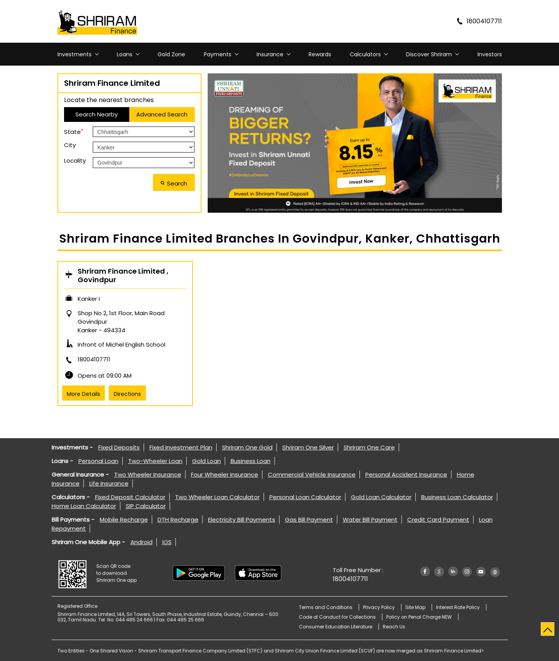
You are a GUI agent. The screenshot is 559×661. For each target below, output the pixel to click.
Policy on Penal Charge (419, 617)
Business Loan (251, 461)
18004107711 (94, 359)
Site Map (415, 607)
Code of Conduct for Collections (337, 617)
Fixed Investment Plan (180, 447)
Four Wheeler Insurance (224, 474)
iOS (167, 542)
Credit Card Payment (438, 519)
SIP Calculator (146, 506)
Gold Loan (206, 461)
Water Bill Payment (370, 519)
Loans (124, 54)
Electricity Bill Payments (241, 519)
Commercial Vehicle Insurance (312, 474)
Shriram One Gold (247, 447)
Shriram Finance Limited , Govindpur (123, 276)
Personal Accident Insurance (406, 474)
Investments (74, 54)
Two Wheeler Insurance (147, 474)
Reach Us (394, 626)
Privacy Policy (379, 607)
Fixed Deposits (119, 447)
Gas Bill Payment (309, 519)
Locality (75, 160)
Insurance (270, 54)
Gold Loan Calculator (381, 497)
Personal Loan (98, 461)
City (70, 145)
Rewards (320, 54)
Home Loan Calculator (84, 506)
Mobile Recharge (124, 519)
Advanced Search (161, 114)
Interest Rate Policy (458, 607)
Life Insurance (108, 483)
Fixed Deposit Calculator (130, 497)
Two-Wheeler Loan (155, 461)
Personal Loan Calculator (305, 497)
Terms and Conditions (325, 607)
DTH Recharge (178, 519)
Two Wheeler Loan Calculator (217, 497)
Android (141, 542)
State (73, 131)
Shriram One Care (369, 447)
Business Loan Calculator (457, 497)
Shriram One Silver (308, 447)
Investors (489, 54)
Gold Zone (171, 54)
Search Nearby (96, 114)
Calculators (365, 54)
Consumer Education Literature (335, 626)
